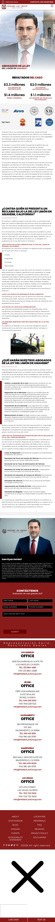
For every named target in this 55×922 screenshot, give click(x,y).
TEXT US (41, 920)
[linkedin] (9, 849)
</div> (13, 915)
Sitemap (15, 832)
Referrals (39, 824)
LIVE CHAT (14, 920)
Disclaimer (39, 841)
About (15, 820)
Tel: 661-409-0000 (27, 766)
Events (15, 837)
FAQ (39, 828)
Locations (39, 820)
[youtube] (17, 849)
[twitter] (12, 849)
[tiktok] (14, 849)
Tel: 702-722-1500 (27, 796)
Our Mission (15, 824)
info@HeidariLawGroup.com (27, 674)
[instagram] (6, 849)
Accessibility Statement (15, 842)
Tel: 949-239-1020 (27, 702)
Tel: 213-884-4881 (27, 668)
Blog (15, 828)
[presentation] (16, 623)
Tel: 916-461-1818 (27, 735)
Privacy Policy (39, 837)
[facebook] (4, 849)
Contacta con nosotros (41, 2)
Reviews (39, 832)
